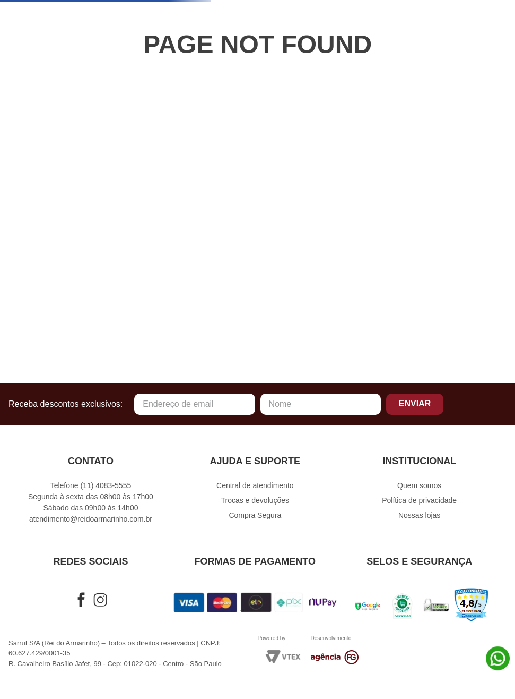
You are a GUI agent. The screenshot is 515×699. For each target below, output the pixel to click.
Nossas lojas (419, 515)
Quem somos (419, 485)
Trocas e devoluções (255, 500)
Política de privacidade (419, 500)
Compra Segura (255, 515)
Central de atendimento (255, 485)
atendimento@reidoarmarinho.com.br (90, 519)
